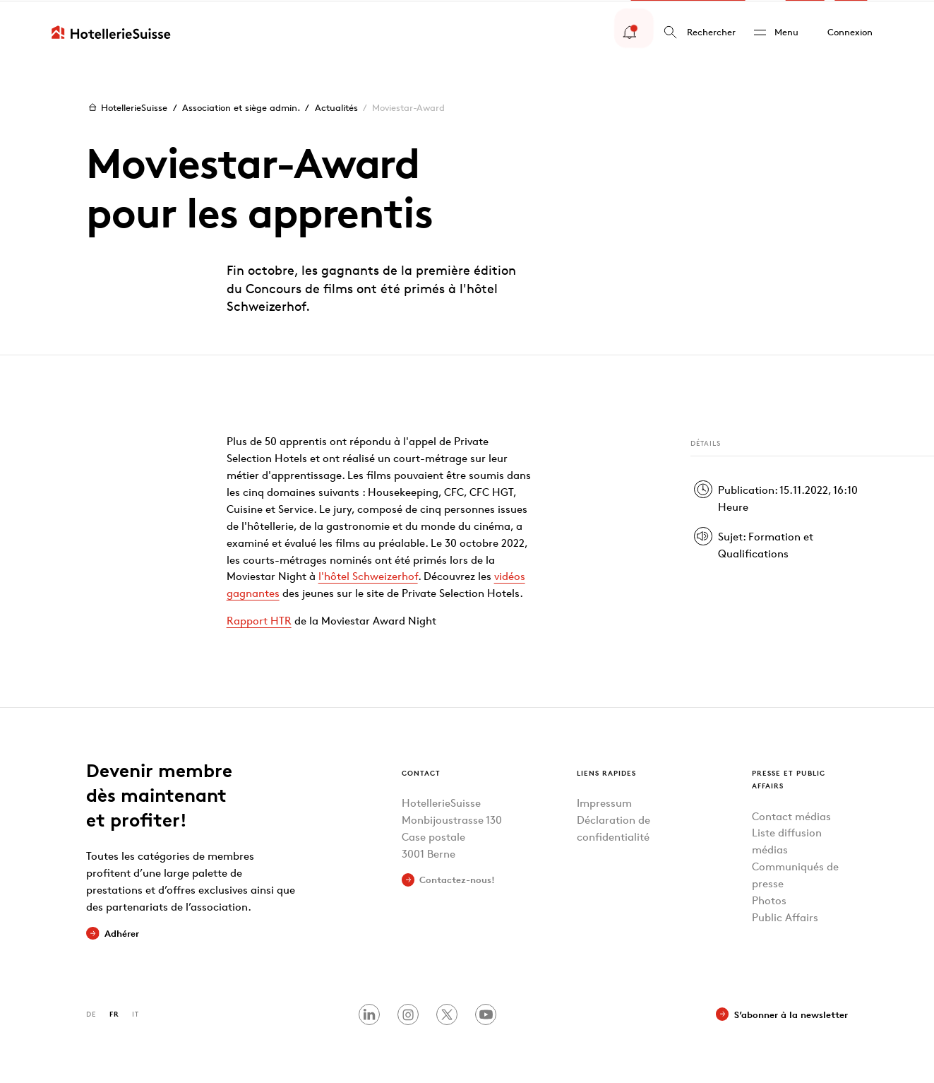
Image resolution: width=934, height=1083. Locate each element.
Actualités (336, 106)
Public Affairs (785, 916)
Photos (769, 899)
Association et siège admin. (241, 106)
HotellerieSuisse (126, 106)
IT (135, 1012)
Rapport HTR (259, 619)
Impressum (604, 802)
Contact (421, 771)
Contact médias (791, 815)
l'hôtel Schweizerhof (368, 575)
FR (114, 1012)
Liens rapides (606, 771)
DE (91, 1012)
